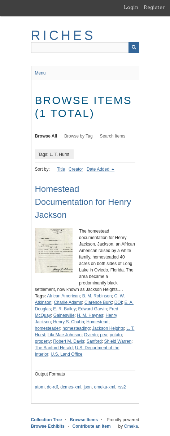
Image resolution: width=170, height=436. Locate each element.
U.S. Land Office (67, 354)
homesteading (76, 328)
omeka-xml (104, 387)
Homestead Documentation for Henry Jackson (83, 202)
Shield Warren (118, 341)
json (88, 387)
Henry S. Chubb (68, 321)
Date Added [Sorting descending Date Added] (98, 169)
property (43, 341)
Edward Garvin (92, 308)
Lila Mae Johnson (65, 334)
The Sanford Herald (54, 347)
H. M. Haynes (90, 315)
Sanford (94, 341)
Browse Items (84, 419)
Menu (40, 73)
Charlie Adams (68, 302)
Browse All (46, 136)
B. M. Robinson (97, 295)
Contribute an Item (92, 426)
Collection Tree (46, 419)
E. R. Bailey (64, 308)
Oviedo (91, 334)
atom (40, 387)
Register (154, 7)
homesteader (47, 328)
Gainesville (64, 315)
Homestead (97, 321)
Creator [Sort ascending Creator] (76, 169)
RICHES (63, 35)
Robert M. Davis (68, 341)
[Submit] (133, 47)
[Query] (85, 47)
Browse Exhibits (48, 426)
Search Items (113, 136)
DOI (118, 302)
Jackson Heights (108, 328)
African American (63, 295)
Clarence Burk (98, 302)
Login (131, 7)
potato (116, 334)
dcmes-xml (70, 387)
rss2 (122, 387)
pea (103, 334)
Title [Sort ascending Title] (61, 169)
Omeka (131, 426)
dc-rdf (52, 387)
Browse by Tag (78, 136)
